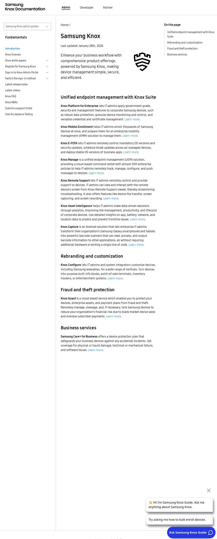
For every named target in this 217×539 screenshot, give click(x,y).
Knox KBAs (11, 102)
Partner (108, 7)
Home (65, 25)
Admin (66, 7)
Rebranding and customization (184, 42)
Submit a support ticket (18, 108)
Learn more (132, 119)
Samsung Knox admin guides (22, 26)
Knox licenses (13, 54)
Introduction (12, 48)
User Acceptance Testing (19, 114)
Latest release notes (16, 84)
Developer (86, 7)
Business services (177, 54)
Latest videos (12, 90)
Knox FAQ (10, 96)
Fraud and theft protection (182, 48)
